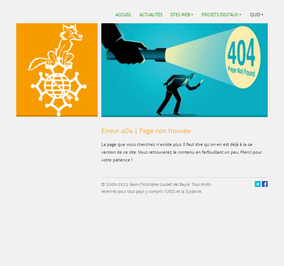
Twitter (258, 184)
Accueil (123, 15)
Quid (255, 15)
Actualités (150, 15)
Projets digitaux (220, 15)
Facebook (265, 184)
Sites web (180, 15)
